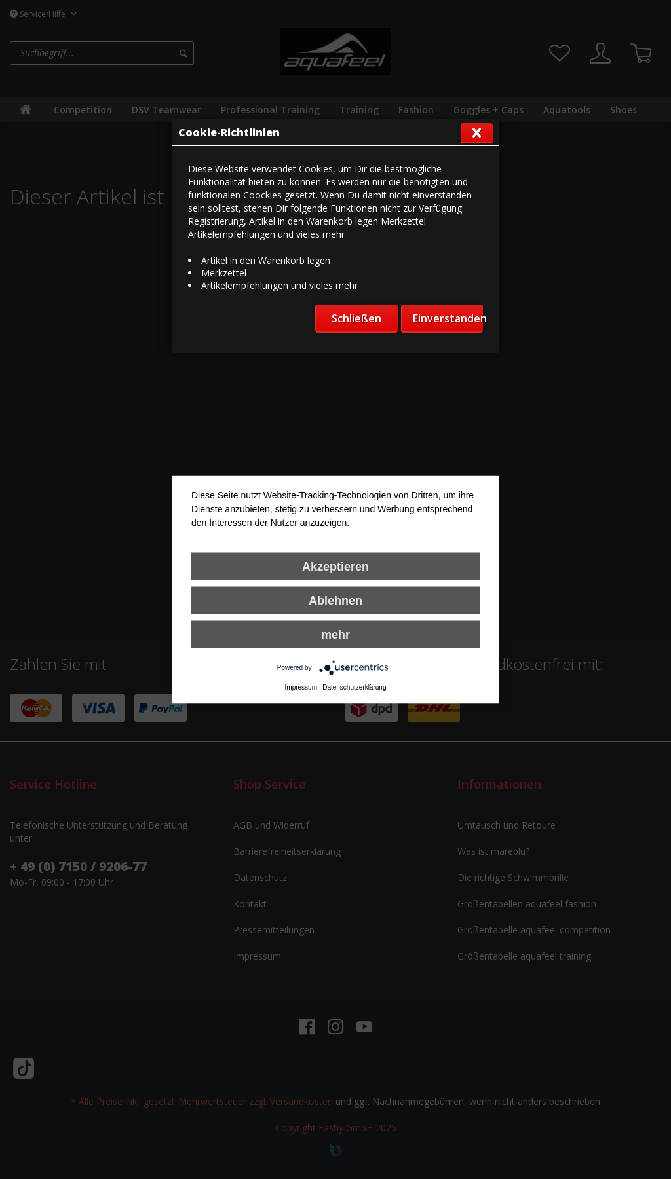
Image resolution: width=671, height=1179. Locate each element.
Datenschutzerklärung (354, 687)
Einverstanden (448, 318)
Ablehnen (335, 600)
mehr (335, 634)
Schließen (356, 318)
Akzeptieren (335, 566)
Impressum (301, 687)
